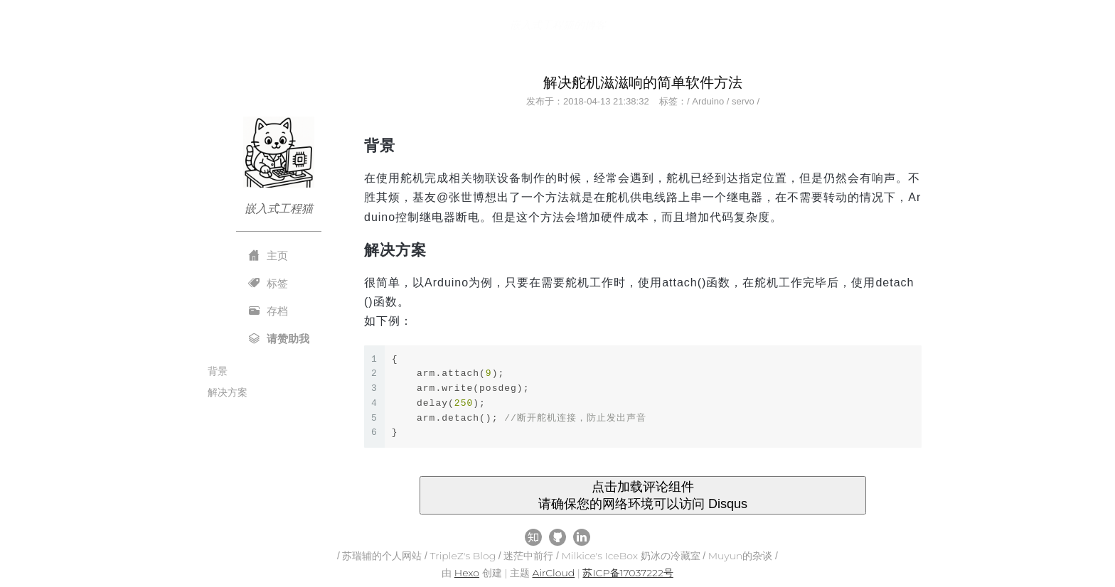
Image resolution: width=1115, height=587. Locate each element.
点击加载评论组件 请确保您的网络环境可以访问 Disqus (642, 495)
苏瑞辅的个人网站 (382, 555)
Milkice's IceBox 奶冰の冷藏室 (630, 555)
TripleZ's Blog (463, 555)
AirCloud (554, 572)
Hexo (466, 572)
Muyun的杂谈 (740, 555)
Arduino (708, 101)
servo (743, 101)
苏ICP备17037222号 (627, 572)
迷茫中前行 (528, 555)
